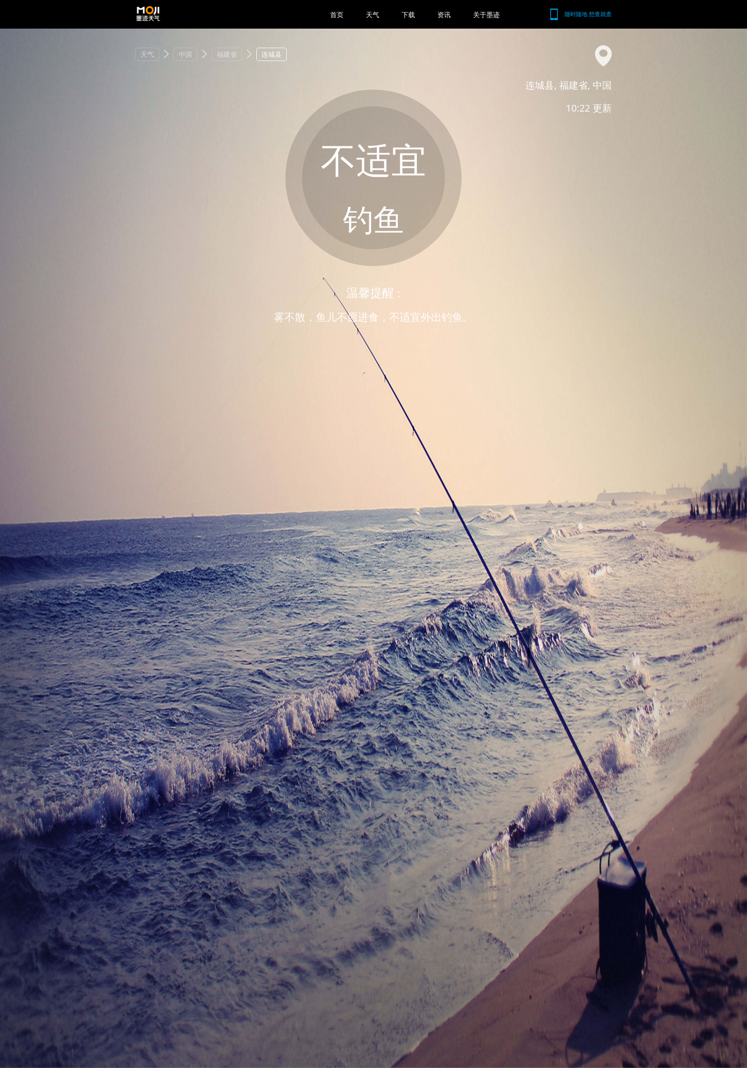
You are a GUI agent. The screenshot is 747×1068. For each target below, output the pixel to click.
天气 (372, 14)
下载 (408, 14)
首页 (336, 14)
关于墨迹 (486, 14)
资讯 (444, 14)
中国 (185, 54)
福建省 (227, 54)
